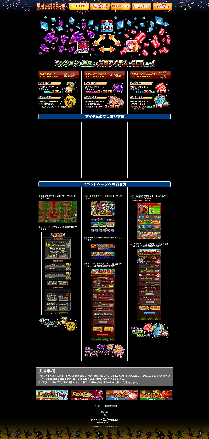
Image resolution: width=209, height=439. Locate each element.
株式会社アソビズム (104, 423)
